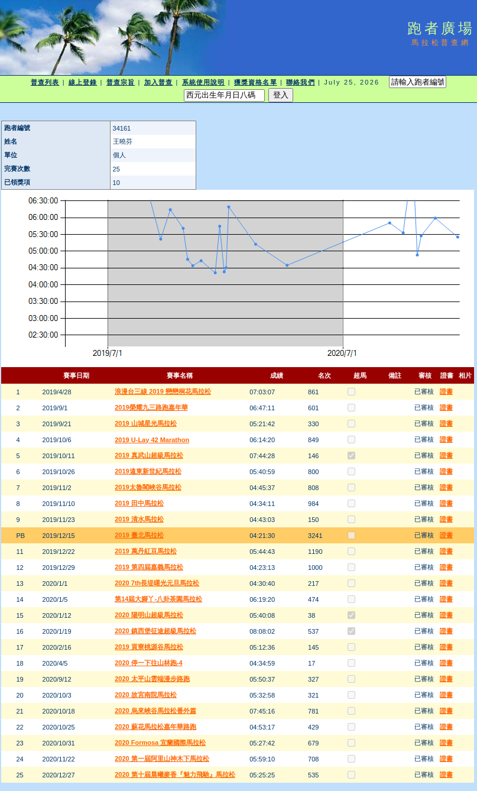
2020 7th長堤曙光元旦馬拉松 (157, 582)
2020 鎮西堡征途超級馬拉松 (155, 630)
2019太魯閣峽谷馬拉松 (148, 487)
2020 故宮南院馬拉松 (146, 694)
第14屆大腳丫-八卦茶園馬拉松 (158, 598)
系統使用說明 (203, 82)
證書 (446, 391)
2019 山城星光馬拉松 (146, 423)
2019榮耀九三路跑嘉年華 (151, 407)
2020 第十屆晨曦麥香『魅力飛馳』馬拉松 (175, 774)
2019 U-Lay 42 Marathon (152, 439)
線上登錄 (83, 82)
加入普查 (158, 82)
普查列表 (45, 82)
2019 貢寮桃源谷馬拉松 (149, 646)
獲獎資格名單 (255, 82)
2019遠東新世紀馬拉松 (148, 471)
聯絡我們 (300, 82)
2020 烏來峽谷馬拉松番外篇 (155, 710)
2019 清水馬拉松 (139, 519)
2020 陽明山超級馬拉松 (149, 614)
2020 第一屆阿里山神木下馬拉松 (162, 758)
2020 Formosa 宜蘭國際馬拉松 (160, 742)
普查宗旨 (120, 82)
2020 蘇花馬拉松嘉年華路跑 (155, 726)
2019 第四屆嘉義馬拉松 (149, 566)
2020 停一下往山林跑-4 (148, 662)
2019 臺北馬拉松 (139, 535)
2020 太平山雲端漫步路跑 (152, 678)
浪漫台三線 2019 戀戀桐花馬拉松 (163, 391)
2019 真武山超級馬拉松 (149, 455)
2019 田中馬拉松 (139, 503)
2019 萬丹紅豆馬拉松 (146, 551)
